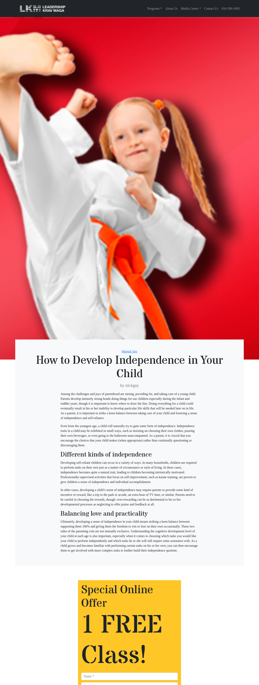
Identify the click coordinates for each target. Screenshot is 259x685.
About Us (171, 8)
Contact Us (211, 8)
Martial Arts (129, 351)
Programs (153, 8)
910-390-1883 (231, 8)
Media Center (189, 8)
